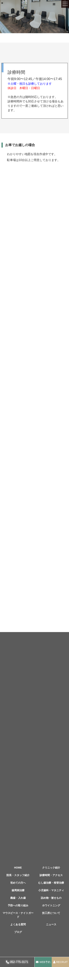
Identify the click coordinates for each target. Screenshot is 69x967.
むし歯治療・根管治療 (51, 882)
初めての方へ (18, 882)
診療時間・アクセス (51, 875)
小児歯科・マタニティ (51, 890)
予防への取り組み (18, 905)
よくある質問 (18, 924)
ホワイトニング (51, 905)
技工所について (51, 912)
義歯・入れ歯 (18, 897)
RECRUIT (62, 962)
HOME (18, 867)
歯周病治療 (18, 890)
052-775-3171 (19, 961)
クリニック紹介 (51, 867)
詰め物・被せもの (51, 897)
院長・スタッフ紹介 (18, 875)
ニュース (51, 924)
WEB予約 (44, 962)
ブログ (18, 931)
